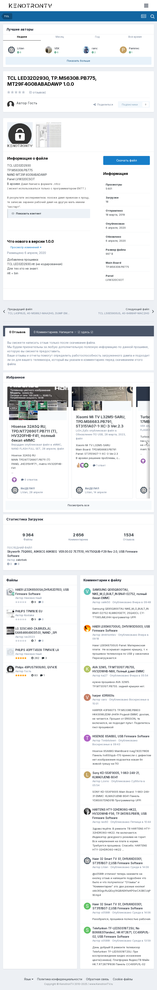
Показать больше (78, 60)
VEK (56, 48)
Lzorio (105, 781)
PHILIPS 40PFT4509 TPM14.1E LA (37, 650)
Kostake (29, 615)
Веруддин (17, 444)
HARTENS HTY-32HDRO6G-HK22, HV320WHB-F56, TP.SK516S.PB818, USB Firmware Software (119, 814)
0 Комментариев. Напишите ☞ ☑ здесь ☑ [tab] (63, 332)
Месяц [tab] (60, 36)
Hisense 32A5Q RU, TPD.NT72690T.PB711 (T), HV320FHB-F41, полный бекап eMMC (34, 433)
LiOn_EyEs (82, 430)
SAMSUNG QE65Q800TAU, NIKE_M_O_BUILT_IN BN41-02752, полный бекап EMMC (119, 594)
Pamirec (134, 48)
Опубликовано (131, 602)
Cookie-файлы (123, 979)
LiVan (20, 48)
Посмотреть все (78, 505)
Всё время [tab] (135, 36)
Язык (28, 979)
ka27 (104, 675)
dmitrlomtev (108, 634)
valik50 (105, 602)
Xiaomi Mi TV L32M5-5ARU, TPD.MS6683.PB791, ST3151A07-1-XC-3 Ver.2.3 (101, 421)
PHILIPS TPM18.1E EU (28, 611)
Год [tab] (97, 36)
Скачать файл (126, 160)
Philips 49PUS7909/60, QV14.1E (36, 667)
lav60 (104, 821)
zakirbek (21, 559)
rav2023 (29, 636)
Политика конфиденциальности (59, 979)
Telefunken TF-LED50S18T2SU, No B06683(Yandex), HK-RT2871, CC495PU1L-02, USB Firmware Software (120, 932)
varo (104, 699)
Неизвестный (33, 597)
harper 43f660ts (103, 695)
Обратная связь (97, 979)
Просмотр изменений (25, 247)
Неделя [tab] (22, 36)
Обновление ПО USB (89, 434)
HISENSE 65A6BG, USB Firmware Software (120, 736)
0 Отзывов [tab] (17, 332)
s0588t (105, 912)
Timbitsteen (108, 740)
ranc (95, 48)
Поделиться (103, 104)
